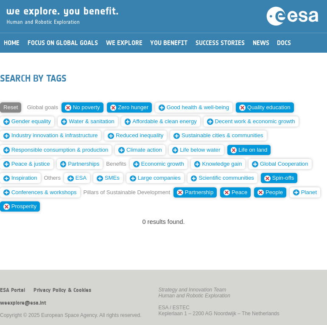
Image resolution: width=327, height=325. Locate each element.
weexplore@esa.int (23, 303)
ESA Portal (12, 290)
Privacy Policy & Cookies (62, 290)
